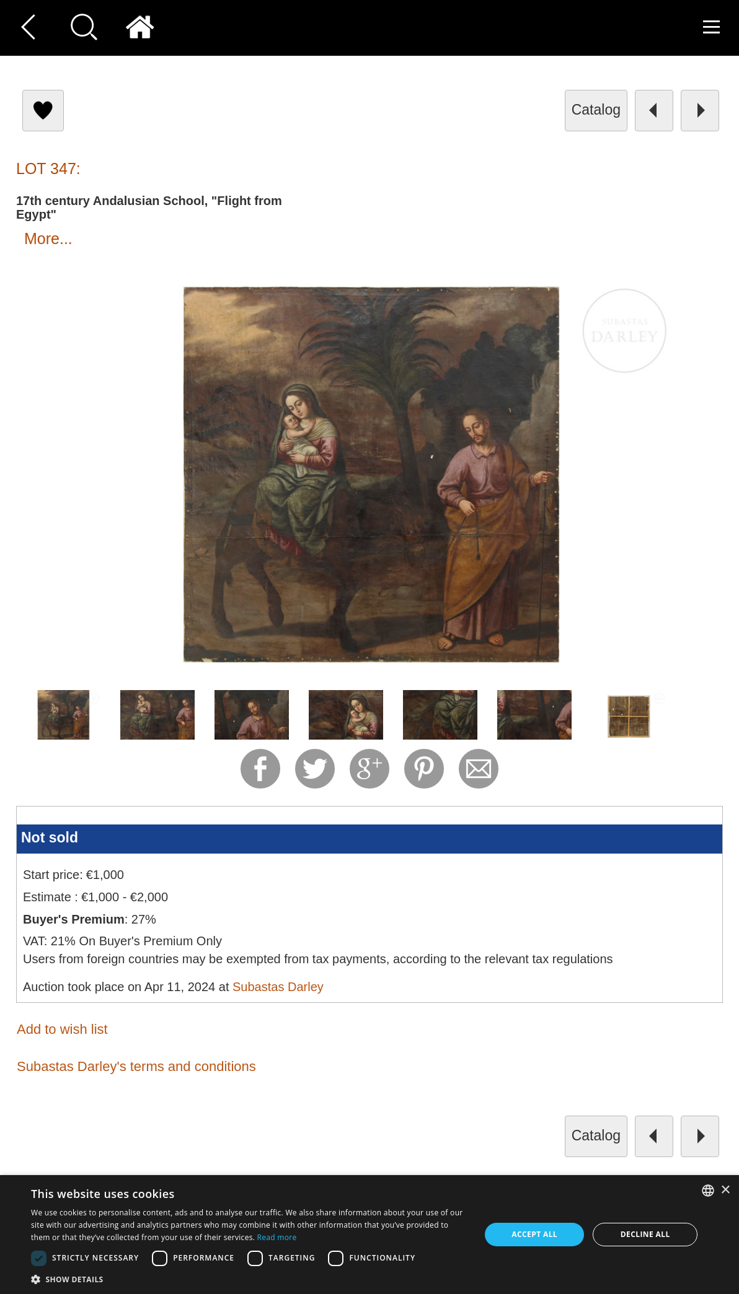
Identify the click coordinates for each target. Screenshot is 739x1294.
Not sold (49, 837)
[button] (249, 1279)
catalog (596, 110)
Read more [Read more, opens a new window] (277, 1237)
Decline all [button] (645, 1234)
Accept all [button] (534, 1234)
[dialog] (369, 1234)
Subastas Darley (278, 987)
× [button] (725, 1190)
